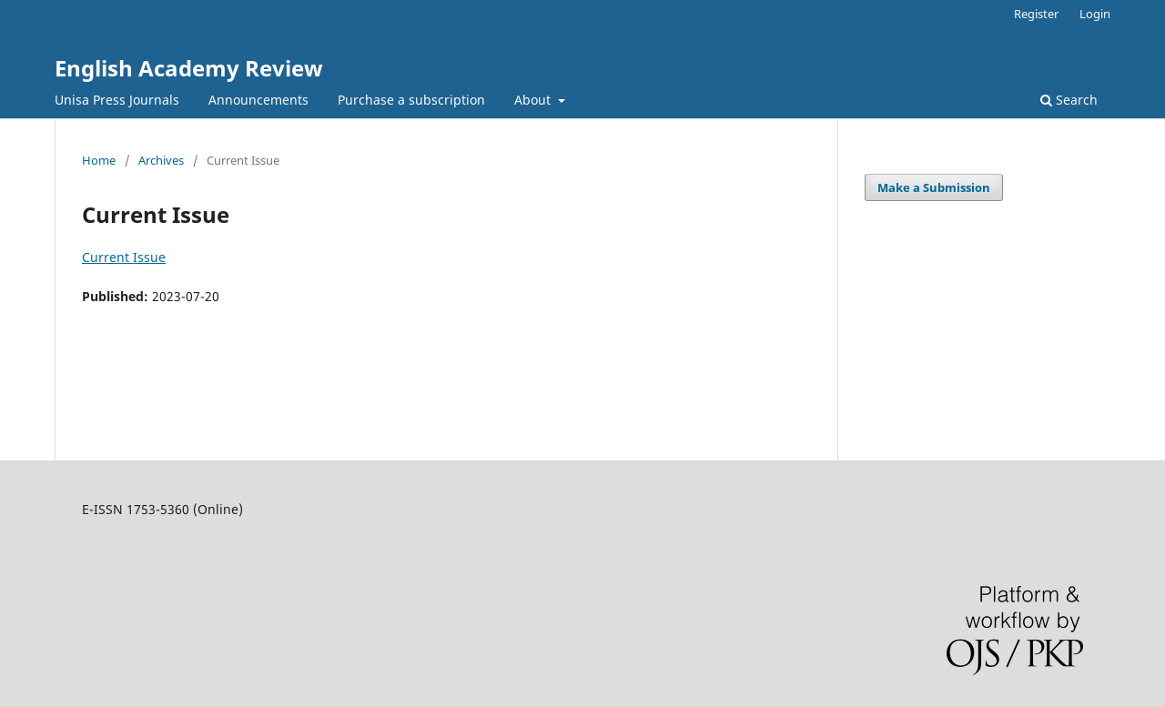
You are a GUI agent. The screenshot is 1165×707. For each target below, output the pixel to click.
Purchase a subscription (411, 99)
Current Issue (124, 257)
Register (1036, 13)
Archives (161, 160)
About (534, 99)
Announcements (258, 99)
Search (1069, 99)
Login (1094, 13)
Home (99, 160)
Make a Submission (933, 187)
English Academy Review (189, 68)
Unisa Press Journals (117, 99)
